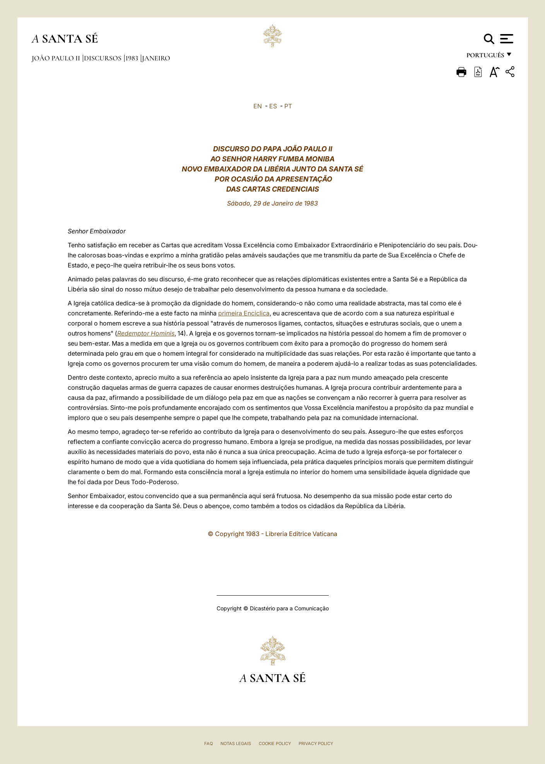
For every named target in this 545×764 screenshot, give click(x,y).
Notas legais (235, 743)
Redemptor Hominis (145, 333)
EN (257, 106)
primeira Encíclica (244, 313)
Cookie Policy (275, 743)
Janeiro (156, 58)
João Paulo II (57, 58)
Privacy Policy (316, 743)
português (485, 57)
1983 (132, 58)
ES (273, 106)
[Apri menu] (505, 38)
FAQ (208, 743)
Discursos (103, 58)
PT (288, 106)
